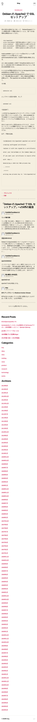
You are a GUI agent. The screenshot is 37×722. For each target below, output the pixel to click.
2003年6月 (5, 699)
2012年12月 (5, 396)
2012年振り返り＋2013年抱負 (10, 338)
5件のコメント (28, 21)
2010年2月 (5, 450)
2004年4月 (5, 663)
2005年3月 (5, 624)
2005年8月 (5, 606)
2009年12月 (5, 457)
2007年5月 (5, 539)
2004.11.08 (18, 21)
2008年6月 (5, 507)
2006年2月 (5, 589)
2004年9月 (5, 646)
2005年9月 (5, 603)
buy (3, 347)
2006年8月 (5, 567)
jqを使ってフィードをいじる (10, 331)
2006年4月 (5, 581)
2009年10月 (5, 460)
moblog (4, 358)
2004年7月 (5, 653)
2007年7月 (5, 532)
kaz (11, 21)
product (4, 365)
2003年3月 (5, 710)
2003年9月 (5, 688)
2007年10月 (5, 521)
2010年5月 (5, 439)
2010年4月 (5, 442)
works (3, 376)
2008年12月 (5, 489)
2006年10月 (5, 560)
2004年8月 (5, 649)
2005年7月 (5, 610)
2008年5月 (5, 510)
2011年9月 (5, 407)
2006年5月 (5, 578)
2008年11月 (5, 492)
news (3, 362)
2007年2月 (5, 549)
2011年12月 (5, 403)
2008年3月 (5, 514)
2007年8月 (5, 528)
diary (3, 351)
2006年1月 (5, 592)
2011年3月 (5, 428)
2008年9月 (5, 499)
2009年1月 (5, 485)
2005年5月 (5, 617)
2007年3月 (5, 546)
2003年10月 (5, 685)
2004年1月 (5, 674)
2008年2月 (5, 517)
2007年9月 (5, 524)
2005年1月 (5, 631)
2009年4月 (5, 478)
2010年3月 (5, 446)
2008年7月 (5, 503)
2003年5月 (5, 703)
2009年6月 (5, 471)
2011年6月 (5, 418)
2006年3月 (5, 585)
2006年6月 (5, 574)
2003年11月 (5, 681)
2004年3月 (5, 667)
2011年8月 (5, 410)
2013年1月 (5, 393)
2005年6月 (5, 614)
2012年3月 (5, 400)
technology (18, 10)
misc (3, 354)
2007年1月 (5, 553)
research (4, 369)
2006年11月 (5, 556)
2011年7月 (5, 414)
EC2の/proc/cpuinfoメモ (9, 321)
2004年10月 (5, 642)
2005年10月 (5, 599)
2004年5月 (5, 660)
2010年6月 (5, 435)
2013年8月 (5, 385)
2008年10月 (5, 496)
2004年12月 (5, 635)
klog (18, 3)
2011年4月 (5, 425)
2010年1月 (5, 453)
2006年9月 (5, 564)
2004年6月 (5, 656)
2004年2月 (5, 671)
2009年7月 (5, 467)
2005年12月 (5, 596)
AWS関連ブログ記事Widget (10, 334)
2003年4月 (5, 706)
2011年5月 (5, 421)
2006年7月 (5, 571)
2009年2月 (5, 482)
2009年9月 (5, 464)
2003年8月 (5, 692)
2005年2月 (5, 628)
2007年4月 (5, 542)
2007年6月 (5, 535)
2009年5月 (5, 475)
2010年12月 (5, 432)
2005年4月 (5, 621)
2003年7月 (5, 695)
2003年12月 (5, 678)
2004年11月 (5, 638)
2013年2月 (5, 389)
